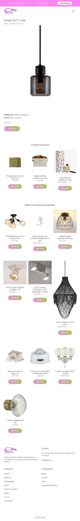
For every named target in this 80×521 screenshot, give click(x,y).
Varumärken (8, 501)
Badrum (7, 474)
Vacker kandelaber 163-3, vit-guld (65, 372)
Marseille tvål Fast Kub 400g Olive (15, 177)
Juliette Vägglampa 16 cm (15, 421)
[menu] (73, 11)
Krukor (6, 485)
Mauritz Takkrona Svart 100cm (65, 323)
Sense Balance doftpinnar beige (65, 179)
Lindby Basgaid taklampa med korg (65, 237)
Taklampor (25, 115)
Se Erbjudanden (64, 3)
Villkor (44, 481)
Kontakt (44, 478)
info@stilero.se (47, 460)
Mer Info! (12, 129)
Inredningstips (9, 481)
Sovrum (7, 497)
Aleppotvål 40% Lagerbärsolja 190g (40, 177)
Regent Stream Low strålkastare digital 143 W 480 (40, 238)
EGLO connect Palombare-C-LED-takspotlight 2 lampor (40, 289)
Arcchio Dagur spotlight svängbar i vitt (15, 288)
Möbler (6, 493)
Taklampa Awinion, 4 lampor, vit (15, 372)
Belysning (16, 115)
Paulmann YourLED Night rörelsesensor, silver (40, 372)
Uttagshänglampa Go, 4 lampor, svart (15, 237)
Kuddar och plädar (11, 489)
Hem (5, 24)
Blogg (44, 474)
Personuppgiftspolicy (49, 485)
